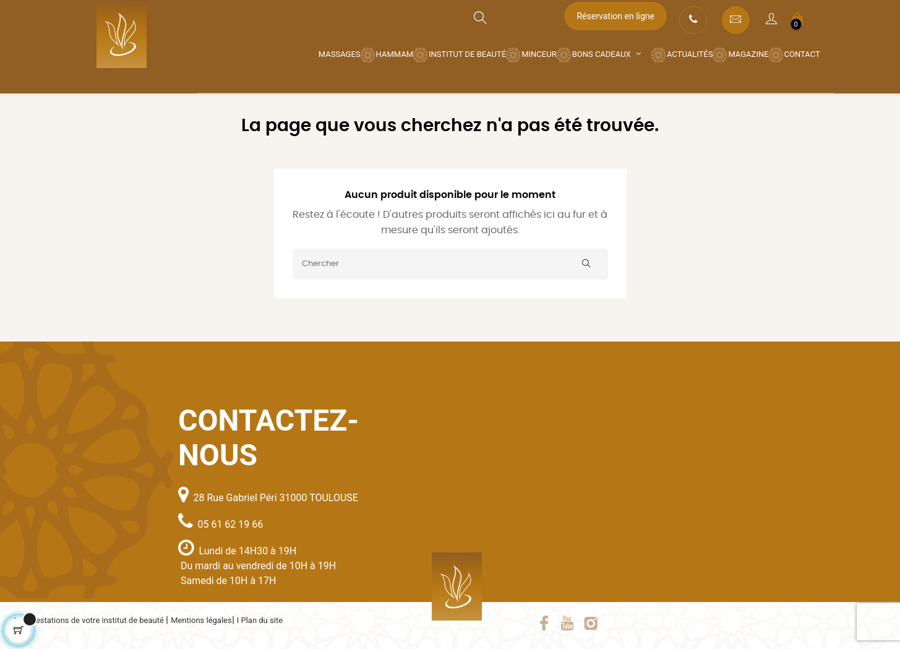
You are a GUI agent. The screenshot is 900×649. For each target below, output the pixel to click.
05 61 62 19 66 (230, 524)
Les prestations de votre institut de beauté (90, 620)
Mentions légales (201, 620)
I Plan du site (260, 620)
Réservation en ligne (615, 16)
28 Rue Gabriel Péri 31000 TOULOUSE (275, 498)
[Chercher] (450, 264)
